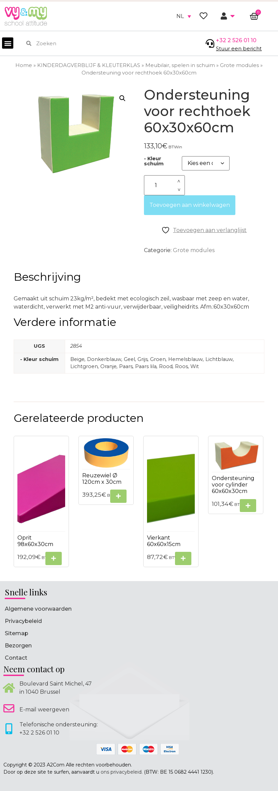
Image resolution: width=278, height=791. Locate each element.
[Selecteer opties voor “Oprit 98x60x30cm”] (53, 558)
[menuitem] (183, 16)
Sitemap (16, 633)
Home (23, 65)
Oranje (108, 366)
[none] (183, 16)
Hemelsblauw (185, 359)
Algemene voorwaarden (38, 609)
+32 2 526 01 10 (236, 40)
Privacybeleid (23, 621)
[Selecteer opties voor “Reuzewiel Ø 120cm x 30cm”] (118, 496)
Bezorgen (18, 645)
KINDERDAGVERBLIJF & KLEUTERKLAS (88, 65)
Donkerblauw (104, 359)
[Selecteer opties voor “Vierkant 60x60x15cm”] (183, 558)
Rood (166, 366)
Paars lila (146, 366)
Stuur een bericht (239, 48)
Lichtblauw (219, 359)
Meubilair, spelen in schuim (180, 65)
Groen (158, 359)
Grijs (142, 359)
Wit (194, 366)
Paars (126, 366)
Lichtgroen (84, 366)
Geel (129, 359)
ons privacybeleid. (122, 772)
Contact (16, 658)
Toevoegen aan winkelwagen (189, 205)
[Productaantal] (164, 185)
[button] (7, 43)
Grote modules (239, 65)
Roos (181, 366)
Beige (77, 359)
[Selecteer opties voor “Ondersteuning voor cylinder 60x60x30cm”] (248, 505)
